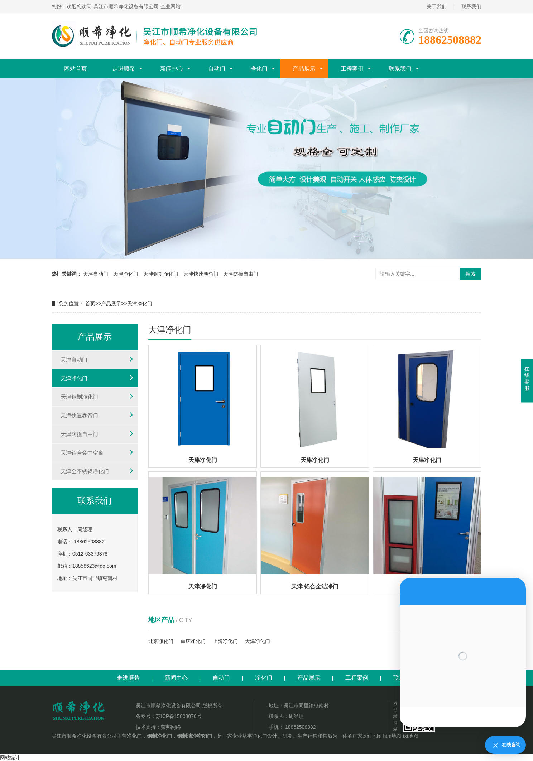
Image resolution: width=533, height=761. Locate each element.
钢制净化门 (159, 736)
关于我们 (437, 6)
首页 (90, 303)
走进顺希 (123, 69)
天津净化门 (125, 274)
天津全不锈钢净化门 (85, 471)
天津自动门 (95, 274)
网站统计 (10, 757)
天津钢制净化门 (160, 274)
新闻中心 (171, 69)
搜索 (471, 274)
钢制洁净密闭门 (194, 736)
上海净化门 (225, 641)
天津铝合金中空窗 (82, 453)
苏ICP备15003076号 (179, 716)
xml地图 (373, 736)
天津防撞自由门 (240, 274)
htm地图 (392, 736)
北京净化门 (160, 641)
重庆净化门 (193, 641)
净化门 (259, 69)
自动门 (216, 69)
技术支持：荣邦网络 (158, 727)
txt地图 (410, 736)
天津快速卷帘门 (201, 274)
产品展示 (304, 69)
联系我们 (471, 6)
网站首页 (75, 69)
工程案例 (352, 69)
